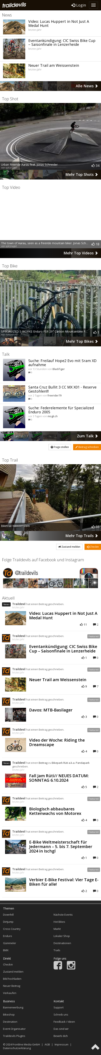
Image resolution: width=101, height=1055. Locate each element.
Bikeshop (9, 1014)
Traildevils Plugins (14, 1036)
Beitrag (43, 763)
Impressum (61, 1044)
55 (95, 526)
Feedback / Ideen (64, 1021)
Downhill (8, 914)
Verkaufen (9, 993)
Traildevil (18, 604)
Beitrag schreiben (87, 447)
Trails (57, 950)
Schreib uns (61, 1014)
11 (83, 624)
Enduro (7, 936)
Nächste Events (63, 914)
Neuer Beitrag (11, 986)
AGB (47, 1044)
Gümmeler (9, 943)
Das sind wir (61, 1029)
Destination (10, 1021)
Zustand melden (69, 546)
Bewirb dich (61, 1036)
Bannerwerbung (13, 1007)
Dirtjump (8, 922)
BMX (6, 950)
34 (95, 165)
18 (95, 244)
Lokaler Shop (62, 936)
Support (59, 1007)
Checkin (93, 546)
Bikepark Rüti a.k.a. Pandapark (71, 763)
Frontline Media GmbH (26, 1044)
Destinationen (62, 943)
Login (78, 5)
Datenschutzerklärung (17, 1048)
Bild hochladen (12, 979)
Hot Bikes (59, 922)
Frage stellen (60, 447)
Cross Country (12, 929)
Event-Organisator (14, 1029)
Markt (57, 929)
